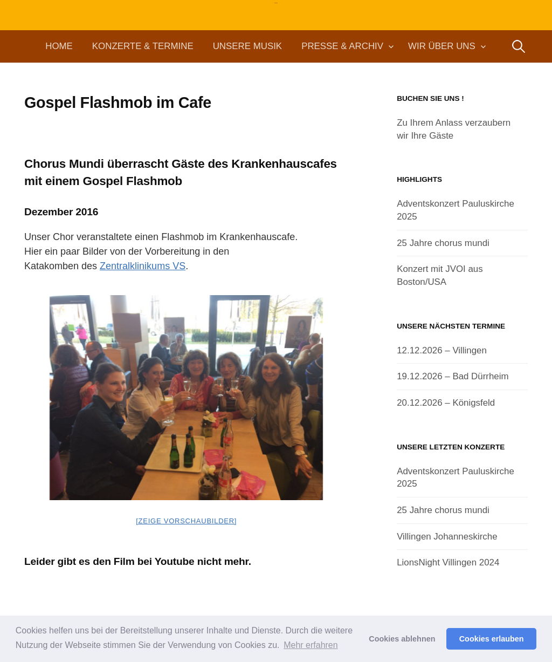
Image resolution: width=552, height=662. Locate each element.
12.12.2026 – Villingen (442, 350)
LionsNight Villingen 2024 (448, 562)
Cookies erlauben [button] (491, 638)
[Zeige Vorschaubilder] (186, 521)
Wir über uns (441, 46)
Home (59, 46)
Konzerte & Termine (143, 46)
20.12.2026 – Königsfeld (446, 403)
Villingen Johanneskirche (447, 536)
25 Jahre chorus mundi (443, 243)
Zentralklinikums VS (142, 266)
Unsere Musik (247, 46)
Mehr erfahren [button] (311, 645)
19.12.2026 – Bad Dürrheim (452, 376)
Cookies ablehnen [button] (402, 638)
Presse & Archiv (342, 46)
